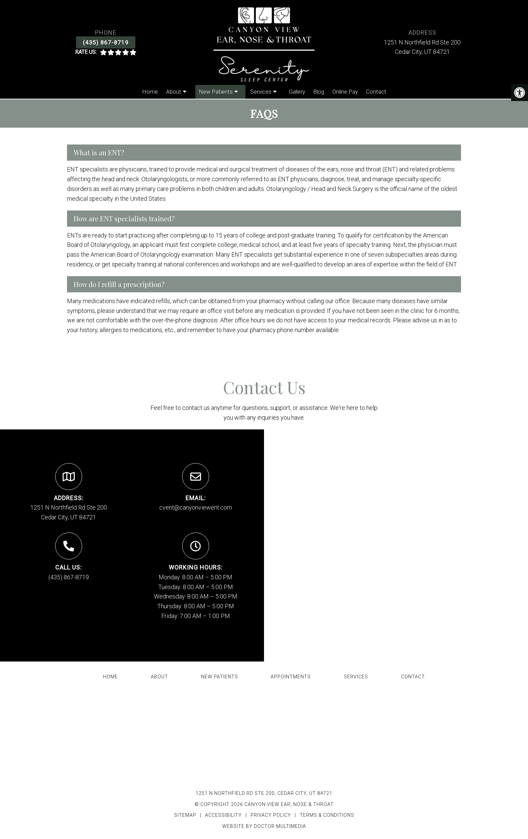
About (173, 91)
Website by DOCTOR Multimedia (264, 826)
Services (260, 91)
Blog (318, 91)
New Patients (216, 91)
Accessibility (223, 815)
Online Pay (345, 91)
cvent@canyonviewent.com (195, 507)
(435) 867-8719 (106, 42)
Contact (376, 91)
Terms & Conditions (327, 815)
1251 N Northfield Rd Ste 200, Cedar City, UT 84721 (264, 793)
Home (150, 91)
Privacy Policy (271, 815)
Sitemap (185, 815)
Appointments (291, 676)
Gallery (297, 91)
